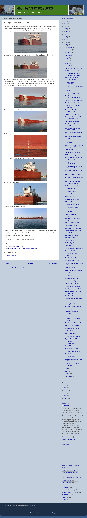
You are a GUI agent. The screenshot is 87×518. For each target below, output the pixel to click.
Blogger (54, 513)
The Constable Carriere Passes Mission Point (72, 96)
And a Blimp (69, 346)
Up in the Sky (69, 194)
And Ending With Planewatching (70, 342)
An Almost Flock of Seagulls (73, 186)
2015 (65, 382)
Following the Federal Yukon (73, 298)
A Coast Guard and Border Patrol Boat (73, 292)
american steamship (68, 490)
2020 (65, 34)
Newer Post (8, 264)
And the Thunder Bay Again (73, 306)
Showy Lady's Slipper (71, 281)
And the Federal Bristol (72, 260)
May (66, 368)
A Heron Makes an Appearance (70, 215)
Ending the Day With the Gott (74, 86)
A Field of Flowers (70, 202)
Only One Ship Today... (72, 199)
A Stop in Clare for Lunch (72, 152)
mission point (30, 248)
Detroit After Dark (70, 191)
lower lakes (65, 487)
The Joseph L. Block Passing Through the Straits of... (74, 146)
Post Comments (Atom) (19, 268)
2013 (65, 387)
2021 (65, 31)
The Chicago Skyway (71, 333)
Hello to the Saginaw (71, 348)
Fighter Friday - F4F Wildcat (73, 339)
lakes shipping (66, 494)
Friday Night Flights (71, 225)
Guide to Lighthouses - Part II (71, 472)
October (68, 52)
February (68, 376)
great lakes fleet (20, 248)
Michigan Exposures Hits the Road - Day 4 (73, 158)
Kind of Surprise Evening (72, 174)
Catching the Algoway (71, 188)
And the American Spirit (72, 93)
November (68, 50)
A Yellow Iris (68, 275)
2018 (65, 39)
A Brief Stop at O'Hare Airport (74, 68)
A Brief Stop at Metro (71, 283)
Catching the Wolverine (72, 278)
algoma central (66, 480)
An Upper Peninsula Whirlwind (71, 82)
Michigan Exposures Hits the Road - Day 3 (73, 162)
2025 (65, 21)
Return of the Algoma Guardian (71, 254)
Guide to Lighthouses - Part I (70, 470)
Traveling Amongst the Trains (74, 270)
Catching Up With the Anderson (71, 312)
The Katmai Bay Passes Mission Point (72, 128)
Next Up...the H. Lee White (73, 289)
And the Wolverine (70, 237)
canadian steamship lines (69, 492)
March (67, 373)
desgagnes (65, 497)
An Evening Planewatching (73, 243)
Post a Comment (11, 255)
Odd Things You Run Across (73, 71)
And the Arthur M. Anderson (73, 351)
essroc (64, 499)
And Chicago (69, 65)
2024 (65, 23)
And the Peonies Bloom (72, 316)
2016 (65, 45)
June (67, 63)
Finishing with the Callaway (73, 286)
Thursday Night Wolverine (73, 228)
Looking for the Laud (71, 331)
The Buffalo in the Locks (72, 103)
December (68, 47)
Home (30, 264)
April (67, 371)
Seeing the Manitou (71, 301)
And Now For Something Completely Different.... (73, 74)
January (68, 379)
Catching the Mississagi (72, 251)
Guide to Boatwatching (68, 468)
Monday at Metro (70, 196)
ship (36, 248)
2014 (65, 385)
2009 (65, 398)
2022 (65, 29)
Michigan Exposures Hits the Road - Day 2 (73, 166)
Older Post (52, 264)
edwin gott (11, 248)
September (69, 55)
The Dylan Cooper (70, 296)
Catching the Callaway (72, 328)
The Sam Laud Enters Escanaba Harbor (71, 78)
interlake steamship (67, 485)
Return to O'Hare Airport (72, 336)
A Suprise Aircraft (70, 240)
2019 (65, 37)
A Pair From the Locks (72, 114)
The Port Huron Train (71, 258)
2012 (65, 390)
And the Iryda (69, 309)
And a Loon (68, 211)
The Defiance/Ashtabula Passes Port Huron (72, 182)
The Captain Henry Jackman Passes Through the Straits (74, 133)
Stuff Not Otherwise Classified (74, 100)
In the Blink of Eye (70, 273)
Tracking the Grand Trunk (73, 325)
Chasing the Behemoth (72, 204)
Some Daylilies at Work (72, 235)
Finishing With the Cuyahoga (74, 248)
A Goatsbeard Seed (71, 267)
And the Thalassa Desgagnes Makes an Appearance (74, 178)
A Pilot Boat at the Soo (72, 121)
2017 (65, 42)
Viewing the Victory (71, 304)
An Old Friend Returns (72, 222)
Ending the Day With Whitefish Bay (71, 110)
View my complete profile (69, 439)
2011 (65, 393)
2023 (65, 26)
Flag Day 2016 (69, 245)
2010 (65, 395)
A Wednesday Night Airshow (73, 155)
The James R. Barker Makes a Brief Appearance (73, 117)
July (66, 60)
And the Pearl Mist (70, 354)
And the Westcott (70, 356)
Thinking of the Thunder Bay (73, 323)
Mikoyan (66, 405)
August (67, 58)
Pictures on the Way (71, 149)
